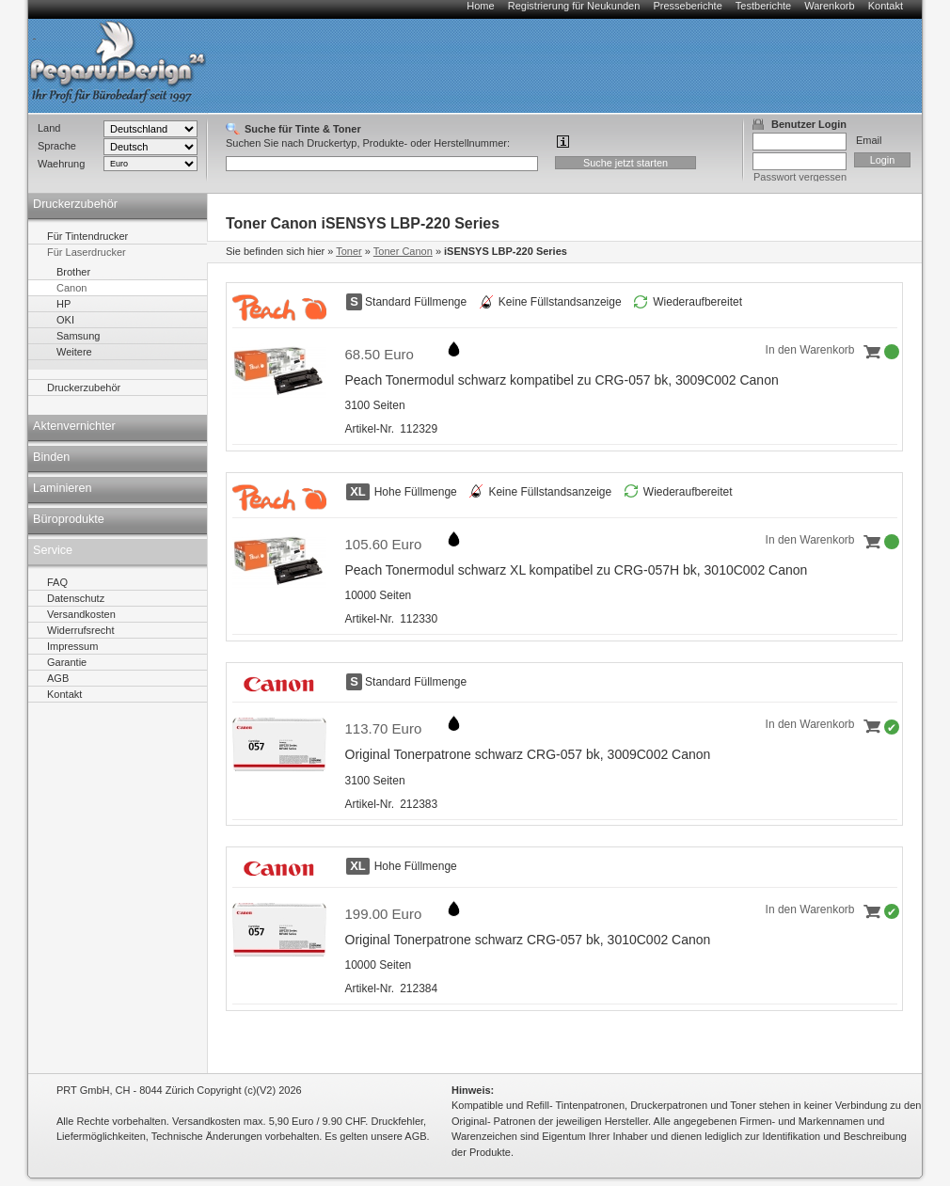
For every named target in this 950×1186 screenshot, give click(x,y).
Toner (349, 251)
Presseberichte (687, 5)
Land (49, 128)
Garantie (67, 662)
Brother (73, 271)
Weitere (74, 351)
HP (63, 303)
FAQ (57, 582)
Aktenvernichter (74, 426)
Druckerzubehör (75, 204)
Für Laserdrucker (86, 252)
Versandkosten (81, 614)
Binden (51, 457)
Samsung (78, 335)
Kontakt (885, 5)
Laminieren (62, 488)
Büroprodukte (68, 519)
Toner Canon (403, 251)
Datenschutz (75, 598)
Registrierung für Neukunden (574, 5)
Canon (71, 287)
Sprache (57, 145)
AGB (58, 678)
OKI (65, 319)
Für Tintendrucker (87, 236)
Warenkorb (829, 5)
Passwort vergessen (800, 177)
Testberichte (763, 5)
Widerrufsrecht (81, 630)
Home (480, 5)
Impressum (72, 646)
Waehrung (61, 163)
